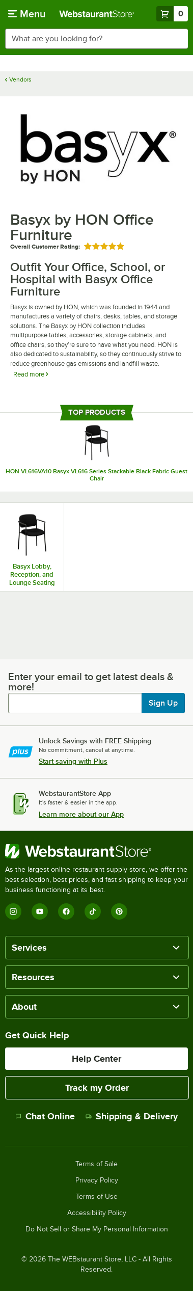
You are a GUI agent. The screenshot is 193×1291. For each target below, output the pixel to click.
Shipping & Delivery (132, 1116)
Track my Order (97, 1088)
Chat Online (45, 1116)
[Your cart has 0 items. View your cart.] (172, 13)
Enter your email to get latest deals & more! (91, 681)
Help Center (96, 1059)
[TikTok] (93, 911)
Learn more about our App (81, 814)
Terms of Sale (96, 1164)
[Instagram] (13, 911)
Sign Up (163, 703)
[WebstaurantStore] (96, 851)
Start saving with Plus (73, 761)
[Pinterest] (119, 911)
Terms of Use (97, 1196)
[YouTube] (40, 911)
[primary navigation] (26, 13)
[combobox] (96, 39)
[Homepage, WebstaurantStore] (96, 13)
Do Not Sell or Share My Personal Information (96, 1229)
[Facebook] (66, 911)
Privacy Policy (96, 1180)
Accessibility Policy (96, 1213)
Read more (30, 374)
